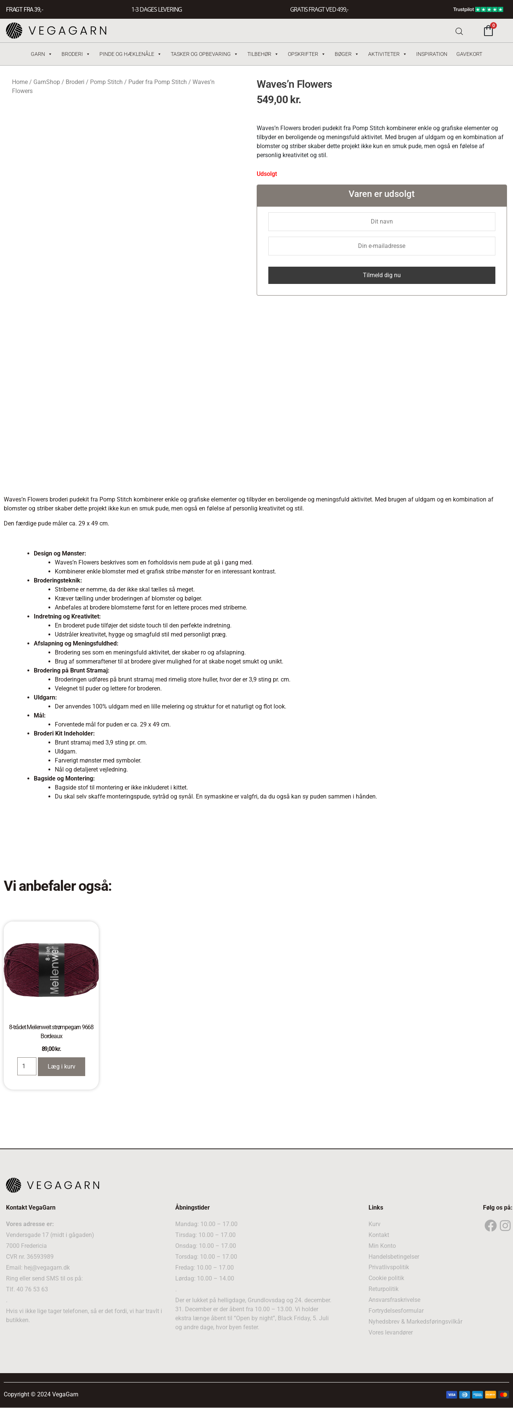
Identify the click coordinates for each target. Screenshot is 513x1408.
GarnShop (46, 82)
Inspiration (431, 54)
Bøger (347, 54)
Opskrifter (307, 54)
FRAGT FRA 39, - (24, 9)
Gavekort (469, 54)
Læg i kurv (61, 1066)
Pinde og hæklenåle (130, 54)
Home (20, 82)
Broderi (76, 54)
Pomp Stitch (106, 82)
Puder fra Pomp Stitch (157, 82)
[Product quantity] (26, 1066)
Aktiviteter (387, 54)
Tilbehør (263, 54)
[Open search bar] (459, 30)
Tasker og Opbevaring (204, 54)
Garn (42, 54)
